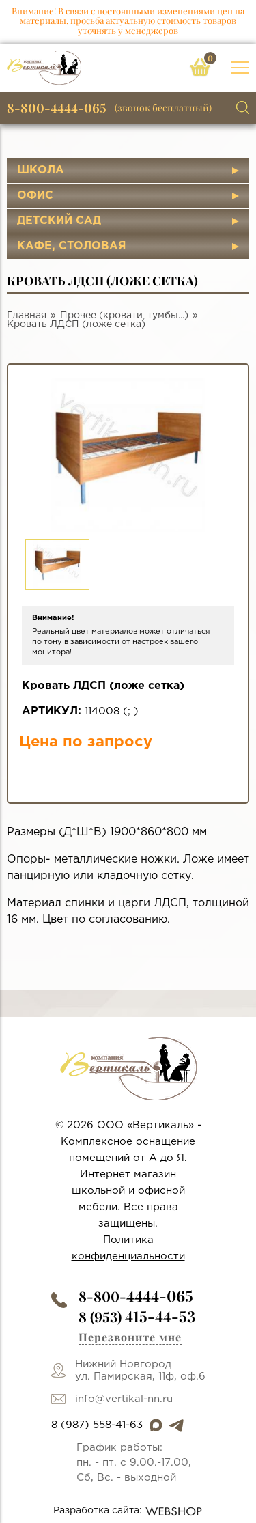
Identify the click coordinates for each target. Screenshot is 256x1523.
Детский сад (59, 221)
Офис (35, 196)
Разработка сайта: (128, 1511)
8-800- (136, 1296)
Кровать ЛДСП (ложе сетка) (76, 324)
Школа (40, 170)
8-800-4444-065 (56, 108)
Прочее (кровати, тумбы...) (124, 315)
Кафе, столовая (71, 246)
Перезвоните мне (130, 1337)
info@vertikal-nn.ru (124, 1399)
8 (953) (137, 1316)
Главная (26, 315)
